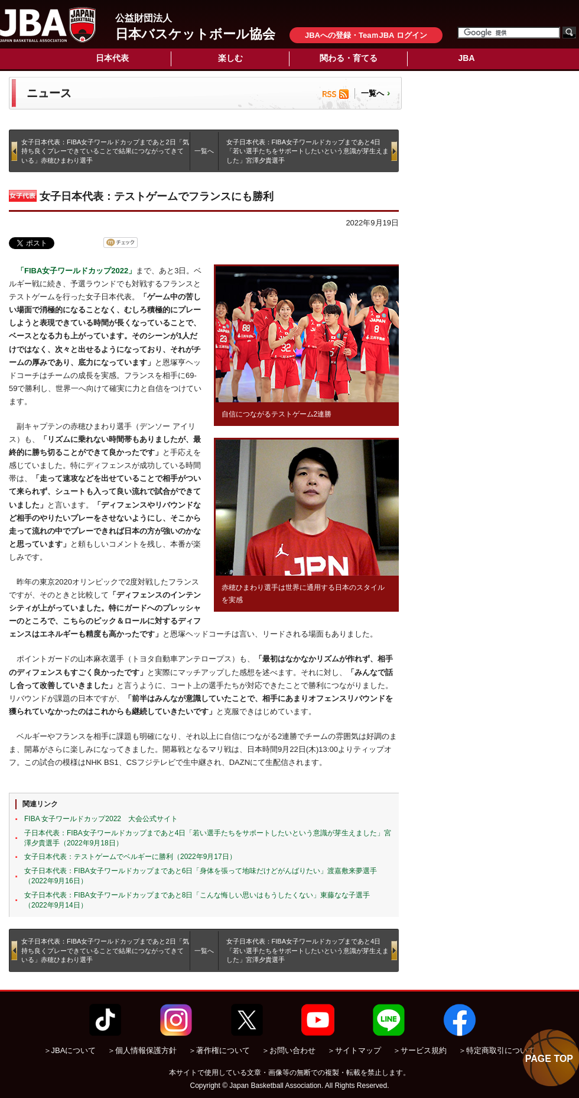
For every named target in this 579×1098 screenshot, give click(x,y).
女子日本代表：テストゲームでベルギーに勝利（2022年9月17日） (130, 856)
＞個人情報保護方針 (142, 1050)
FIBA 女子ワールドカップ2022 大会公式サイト (101, 819)
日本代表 (112, 58)
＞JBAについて (70, 1050)
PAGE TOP (549, 1059)
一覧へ (372, 93)
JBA (466, 58)
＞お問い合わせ (288, 1050)
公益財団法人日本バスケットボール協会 (48, 25)
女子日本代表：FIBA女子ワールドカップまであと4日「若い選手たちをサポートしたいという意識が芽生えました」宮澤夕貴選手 (307, 151)
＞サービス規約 (420, 1050)
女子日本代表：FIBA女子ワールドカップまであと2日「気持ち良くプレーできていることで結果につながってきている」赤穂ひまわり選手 (105, 151)
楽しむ (230, 58)
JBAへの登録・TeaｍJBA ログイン (366, 35)
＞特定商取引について (496, 1050)
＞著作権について (219, 1050)
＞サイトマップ (354, 1050)
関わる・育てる (349, 58)
